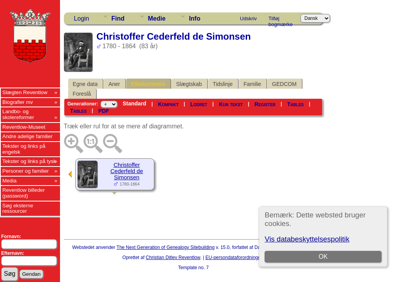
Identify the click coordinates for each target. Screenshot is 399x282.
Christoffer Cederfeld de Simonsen (126, 171)
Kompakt (168, 104)
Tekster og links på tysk (29, 161)
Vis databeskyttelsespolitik (307, 239)
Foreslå (82, 94)
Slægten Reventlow (25, 92)
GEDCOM (284, 84)
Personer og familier (25, 171)
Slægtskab (189, 84)
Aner (114, 84)
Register (264, 104)
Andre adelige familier (27, 136)
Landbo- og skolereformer (18, 114)
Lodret (198, 104)
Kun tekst (231, 104)
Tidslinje (223, 84)
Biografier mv (17, 102)
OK (323, 256)
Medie (157, 18)
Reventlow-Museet (23, 127)
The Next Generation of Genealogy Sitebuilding (166, 247)
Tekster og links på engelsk (23, 149)
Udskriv (248, 18)
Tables (295, 104)
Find (118, 18)
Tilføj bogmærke (280, 20)
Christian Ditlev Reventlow (173, 257)
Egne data (85, 84)
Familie (252, 84)
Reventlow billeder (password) (23, 193)
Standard (135, 103)
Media (9, 181)
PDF (103, 111)
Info (194, 18)
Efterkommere (148, 84)
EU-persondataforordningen (234, 257)
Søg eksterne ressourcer (17, 208)
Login (81, 18)
